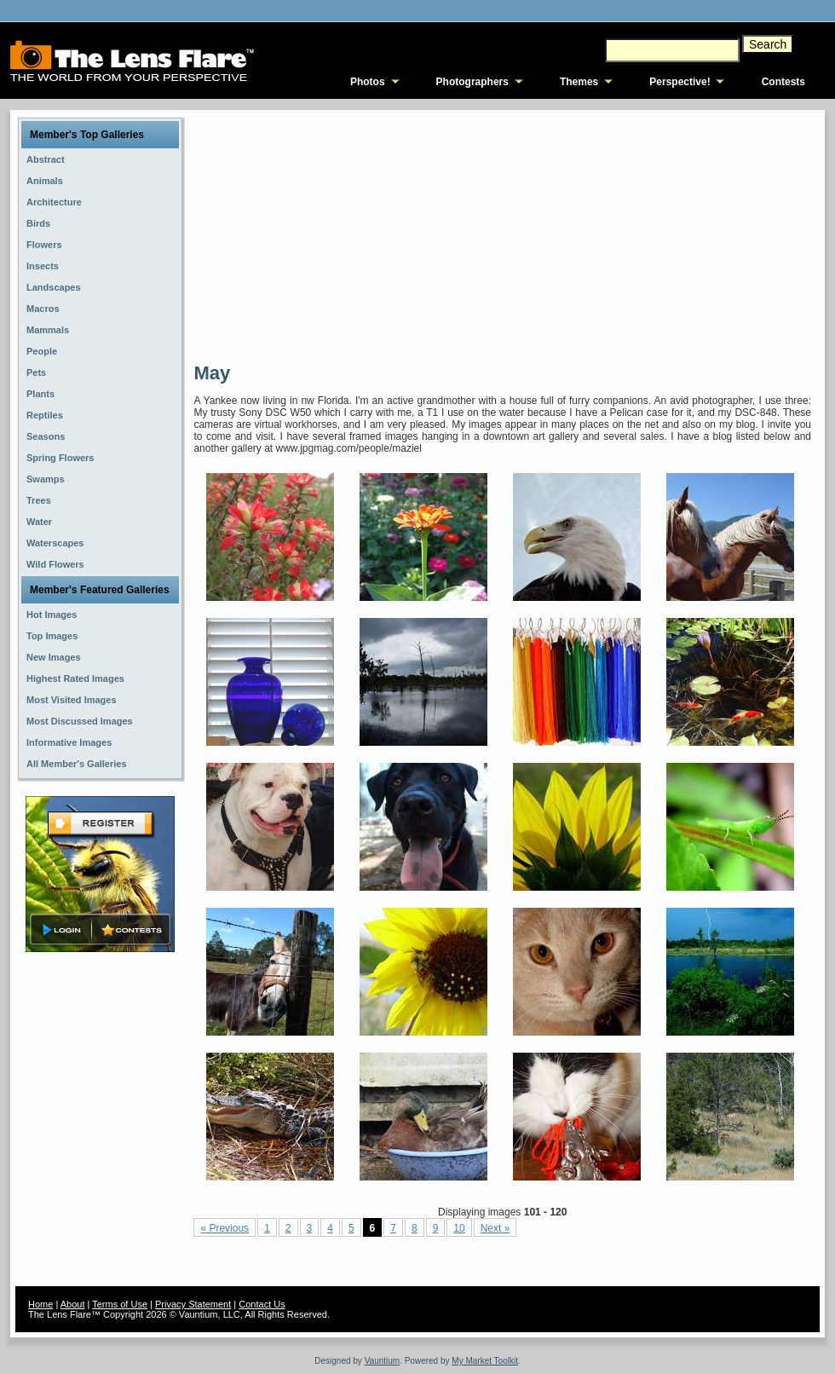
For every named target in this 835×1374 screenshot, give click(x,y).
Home (40, 1304)
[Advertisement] (407, 234)
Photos (367, 82)
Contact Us (262, 1304)
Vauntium (382, 1360)
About (72, 1304)
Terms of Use (119, 1304)
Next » (495, 1228)
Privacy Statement (193, 1304)
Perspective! (679, 82)
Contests (783, 82)
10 (458, 1228)
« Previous (224, 1228)
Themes (579, 82)
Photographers (472, 82)
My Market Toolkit (485, 1360)
